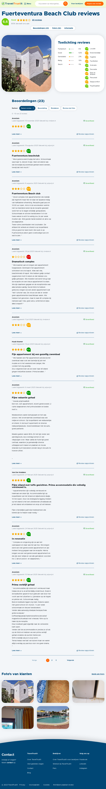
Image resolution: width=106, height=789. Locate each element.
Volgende (70, 660)
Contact (30, 768)
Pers (54, 768)
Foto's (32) (56, 28)
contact (10, 762)
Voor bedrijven (77, 3)
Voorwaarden (34, 785)
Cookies (46, 785)
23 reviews (37, 20)
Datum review (26, 108)
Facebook (83, 759)
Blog (29, 773)
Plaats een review (94, 4)
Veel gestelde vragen (35, 764)
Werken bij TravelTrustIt (62, 764)
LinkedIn (83, 764)
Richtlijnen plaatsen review (63, 785)
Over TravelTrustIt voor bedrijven (66, 759)
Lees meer (16, 134)
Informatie (68, 28)
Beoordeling (42, 108)
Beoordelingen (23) (41, 28)
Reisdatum (55, 108)
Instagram (83, 768)
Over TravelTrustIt (34, 759)
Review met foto (69, 108)
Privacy (22, 785)
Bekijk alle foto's (98, 674)
